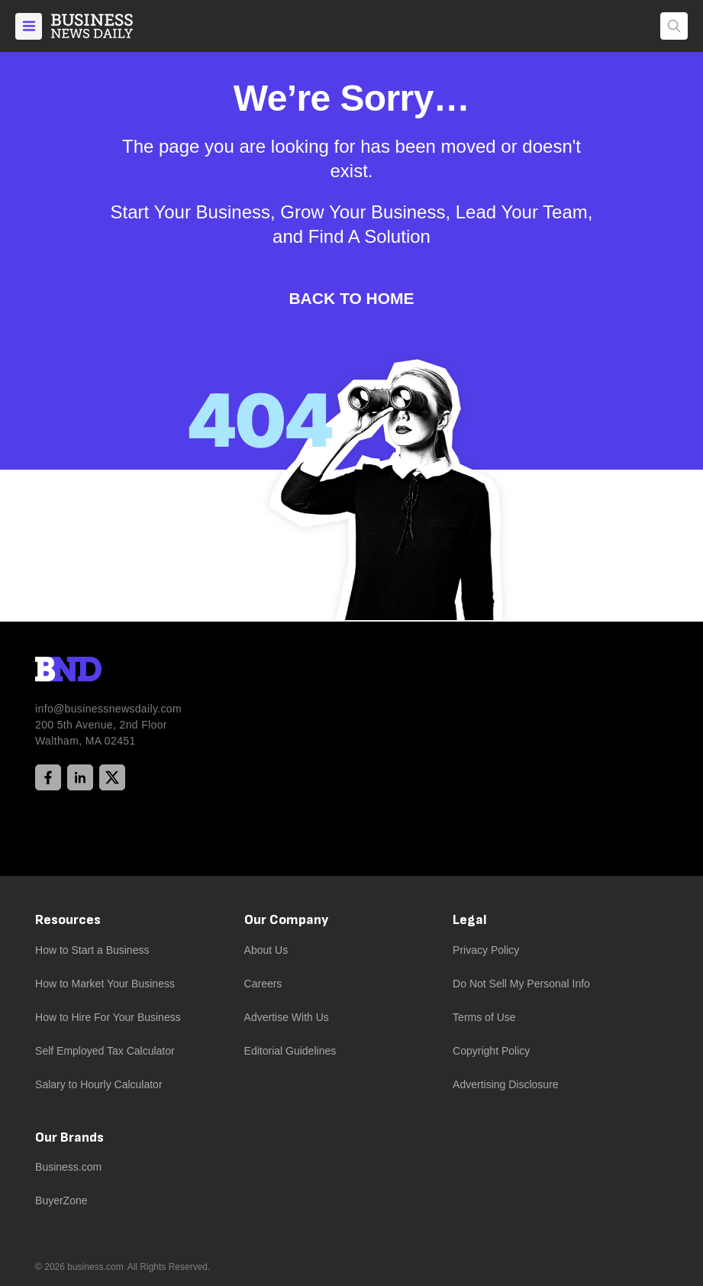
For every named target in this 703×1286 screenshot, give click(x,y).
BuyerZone (61, 1200)
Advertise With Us (286, 1017)
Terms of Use (484, 1017)
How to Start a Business (92, 950)
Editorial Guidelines (290, 1051)
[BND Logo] (100, 671)
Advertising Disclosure (506, 1084)
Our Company (286, 920)
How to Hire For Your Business (108, 1017)
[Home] (104, 26)
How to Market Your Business (105, 983)
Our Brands (69, 1137)
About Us (266, 950)
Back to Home (351, 298)
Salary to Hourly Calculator (99, 1084)
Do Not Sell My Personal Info (521, 983)
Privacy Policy (486, 950)
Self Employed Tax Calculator (105, 1051)
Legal (470, 920)
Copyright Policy (491, 1051)
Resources (68, 920)
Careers (263, 983)
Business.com (68, 1167)
